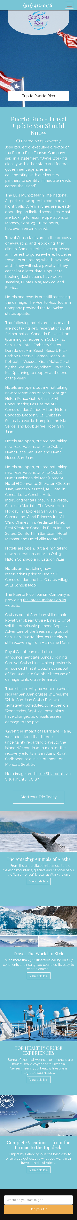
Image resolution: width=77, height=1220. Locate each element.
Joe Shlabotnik (52, 774)
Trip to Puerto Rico (38, 96)
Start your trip (38, 1209)
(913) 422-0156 (37, 5)
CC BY (34, 779)
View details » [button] (38, 881)
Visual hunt (14, 779)
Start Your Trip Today (39, 797)
